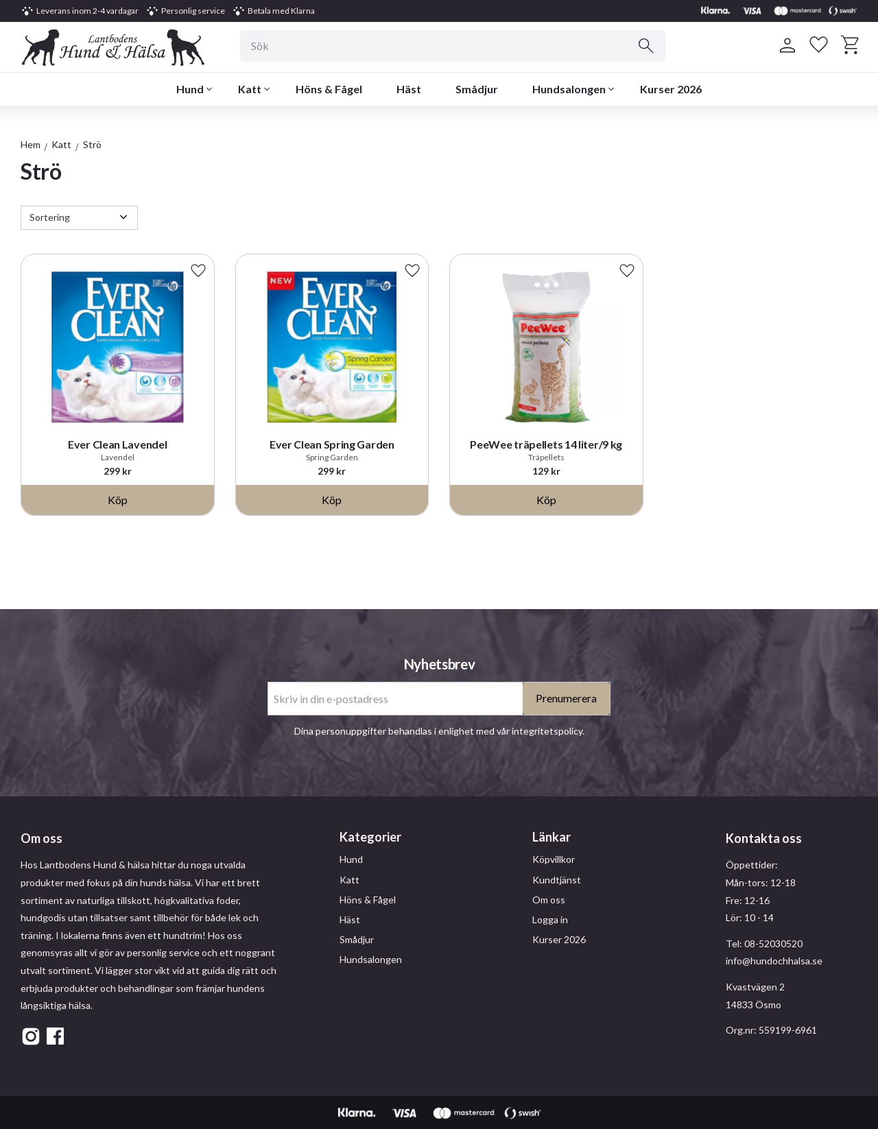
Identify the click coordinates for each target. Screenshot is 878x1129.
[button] (818, 45)
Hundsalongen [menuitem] (569, 88)
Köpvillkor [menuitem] (553, 859)
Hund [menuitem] (190, 88)
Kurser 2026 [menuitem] (671, 88)
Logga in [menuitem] (550, 919)
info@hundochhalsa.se (774, 960)
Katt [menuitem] (249, 88)
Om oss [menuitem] (548, 899)
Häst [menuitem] (408, 88)
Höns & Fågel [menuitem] (329, 88)
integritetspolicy (547, 731)
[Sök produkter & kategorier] (452, 46)
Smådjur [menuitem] (476, 88)
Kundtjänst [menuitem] (556, 880)
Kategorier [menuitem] (370, 837)
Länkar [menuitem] (551, 837)
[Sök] (646, 46)
